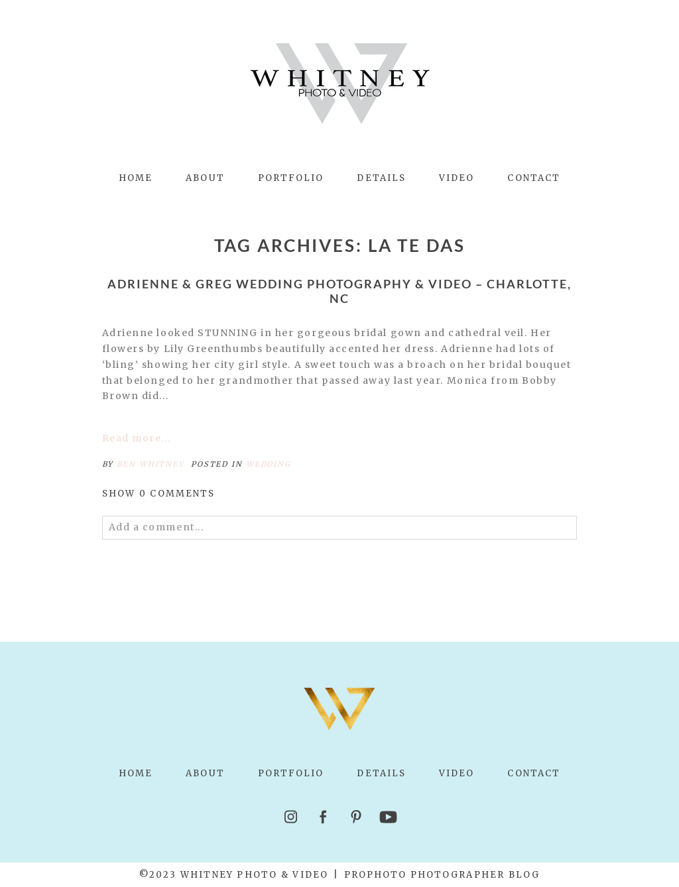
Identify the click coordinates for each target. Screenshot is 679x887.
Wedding (268, 464)
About (205, 178)
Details (381, 178)
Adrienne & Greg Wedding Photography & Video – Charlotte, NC (339, 291)
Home (136, 178)
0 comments (159, 493)
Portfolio (291, 178)
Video (456, 178)
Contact (533, 178)
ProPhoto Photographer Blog (442, 874)
